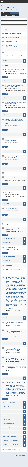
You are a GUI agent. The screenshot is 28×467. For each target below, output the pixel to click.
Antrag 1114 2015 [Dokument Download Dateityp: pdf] (6, 114)
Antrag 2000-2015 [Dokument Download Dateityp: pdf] (6, 203)
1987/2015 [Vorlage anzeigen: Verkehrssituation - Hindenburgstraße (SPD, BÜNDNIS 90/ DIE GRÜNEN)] (6, 147)
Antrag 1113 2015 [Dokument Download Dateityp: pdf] (6, 97)
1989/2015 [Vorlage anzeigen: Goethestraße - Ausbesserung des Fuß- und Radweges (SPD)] (6, 234)
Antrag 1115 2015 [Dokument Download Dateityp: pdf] (6, 134)
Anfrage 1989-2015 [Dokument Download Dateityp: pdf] (6, 242)
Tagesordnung (14, 12)
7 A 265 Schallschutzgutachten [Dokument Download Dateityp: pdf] (8, 432)
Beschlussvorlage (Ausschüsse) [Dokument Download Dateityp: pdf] (9, 343)
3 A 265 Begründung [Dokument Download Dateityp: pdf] (6, 415)
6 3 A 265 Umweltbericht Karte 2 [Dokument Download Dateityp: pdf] (9, 427)
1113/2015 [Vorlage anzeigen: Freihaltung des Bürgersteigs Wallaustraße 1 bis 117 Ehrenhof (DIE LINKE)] (6, 93)
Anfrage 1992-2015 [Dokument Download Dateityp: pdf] (6, 260)
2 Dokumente (5, 23)
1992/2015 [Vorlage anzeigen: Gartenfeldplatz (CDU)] (6, 252)
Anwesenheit (14, 15)
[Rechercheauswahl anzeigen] (2, 6)
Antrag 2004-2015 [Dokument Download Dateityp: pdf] (6, 219)
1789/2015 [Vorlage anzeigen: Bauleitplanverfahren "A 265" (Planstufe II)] (6, 398)
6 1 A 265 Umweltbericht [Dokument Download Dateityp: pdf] (7, 419)
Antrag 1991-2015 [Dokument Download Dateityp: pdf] (6, 168)
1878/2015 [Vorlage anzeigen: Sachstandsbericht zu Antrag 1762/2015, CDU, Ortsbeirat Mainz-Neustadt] (6, 339)
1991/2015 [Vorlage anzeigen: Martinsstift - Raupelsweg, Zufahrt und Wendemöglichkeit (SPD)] (6, 164)
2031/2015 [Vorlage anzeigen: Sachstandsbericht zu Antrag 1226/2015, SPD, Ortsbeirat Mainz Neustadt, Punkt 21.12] (6, 374)
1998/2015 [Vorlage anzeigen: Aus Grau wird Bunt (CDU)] (6, 184)
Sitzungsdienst (21, 455)
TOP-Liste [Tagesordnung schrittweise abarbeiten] (5, 15)
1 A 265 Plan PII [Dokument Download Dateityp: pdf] (6, 406)
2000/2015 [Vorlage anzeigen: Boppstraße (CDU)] (6, 199)
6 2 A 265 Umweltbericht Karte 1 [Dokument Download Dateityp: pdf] (9, 423)
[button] (24, 61)
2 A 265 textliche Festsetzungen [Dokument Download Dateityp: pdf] (9, 410)
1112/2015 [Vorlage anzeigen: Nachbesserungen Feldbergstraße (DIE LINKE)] (6, 76)
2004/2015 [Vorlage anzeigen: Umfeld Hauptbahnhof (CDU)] (6, 215)
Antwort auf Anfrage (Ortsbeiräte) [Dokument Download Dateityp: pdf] (9, 238)
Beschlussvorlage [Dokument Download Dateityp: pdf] (6, 317)
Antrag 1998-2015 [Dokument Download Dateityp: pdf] (6, 187)
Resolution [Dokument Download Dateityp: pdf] (5, 60)
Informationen (5, 12)
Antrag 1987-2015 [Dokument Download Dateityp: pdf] (6, 151)
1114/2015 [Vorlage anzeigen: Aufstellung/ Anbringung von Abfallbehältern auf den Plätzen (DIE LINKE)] (6, 110)
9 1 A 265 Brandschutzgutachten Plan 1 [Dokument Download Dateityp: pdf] (10, 440)
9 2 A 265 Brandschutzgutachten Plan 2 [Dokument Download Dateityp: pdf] (10, 444)
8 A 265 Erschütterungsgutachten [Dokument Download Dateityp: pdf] (9, 436)
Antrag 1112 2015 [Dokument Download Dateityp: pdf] (6, 80)
